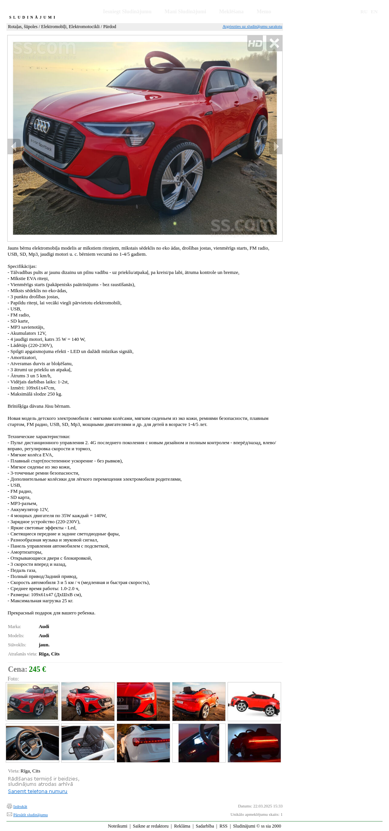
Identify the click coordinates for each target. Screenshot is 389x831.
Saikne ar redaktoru (151, 826)
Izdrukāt (20, 806)
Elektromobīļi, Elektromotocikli (70, 26)
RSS (224, 826)
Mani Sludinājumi (185, 11)
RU (364, 11)
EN (374, 11)
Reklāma (182, 826)
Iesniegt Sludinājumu (127, 11)
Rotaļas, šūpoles (23, 26)
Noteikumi (117, 826)
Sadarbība (205, 826)
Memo (264, 11)
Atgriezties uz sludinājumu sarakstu (252, 26)
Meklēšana (231, 11)
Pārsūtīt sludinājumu (30, 814)
